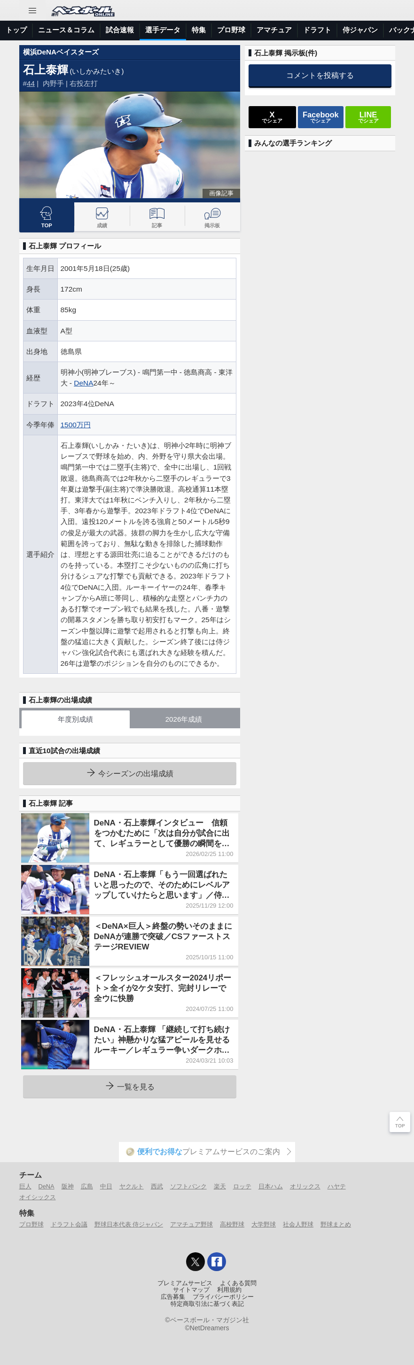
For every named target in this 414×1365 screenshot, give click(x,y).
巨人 (25, 1186)
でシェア (272, 116)
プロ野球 (231, 30)
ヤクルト (131, 1186)
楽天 (220, 1186)
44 (31, 83)
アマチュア (274, 30)
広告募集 (173, 1297)
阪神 (68, 1186)
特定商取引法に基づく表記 (207, 1304)
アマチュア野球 (191, 1224)
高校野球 (232, 1224)
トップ (16, 30)
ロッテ (242, 1186)
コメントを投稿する (320, 75)
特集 (199, 30)
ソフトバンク (188, 1186)
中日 (106, 1186)
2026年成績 (184, 719)
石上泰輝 (45, 69)
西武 (157, 1186)
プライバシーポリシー (223, 1297)
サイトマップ (191, 1290)
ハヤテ (337, 1186)
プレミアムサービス (184, 1283)
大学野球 (263, 1224)
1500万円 (76, 425)
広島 (87, 1186)
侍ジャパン (360, 30)
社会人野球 (298, 1224)
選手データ (162, 30)
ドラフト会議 (69, 1224)
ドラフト (317, 30)
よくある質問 (238, 1283)
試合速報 (120, 30)
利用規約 (229, 1290)
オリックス (305, 1186)
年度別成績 (75, 719)
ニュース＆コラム (66, 30)
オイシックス (37, 1197)
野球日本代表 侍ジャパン (129, 1224)
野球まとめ (335, 1224)
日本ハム (270, 1186)
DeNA (83, 383)
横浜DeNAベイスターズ (61, 52)
